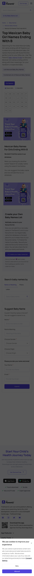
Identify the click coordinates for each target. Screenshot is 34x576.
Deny (17, 566)
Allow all (17, 571)
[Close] (31, 543)
